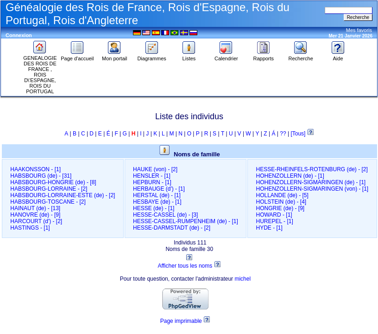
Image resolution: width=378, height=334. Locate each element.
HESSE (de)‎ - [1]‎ (153, 208)
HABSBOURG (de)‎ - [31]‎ (40, 176)
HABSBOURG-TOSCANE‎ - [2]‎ (47, 202)
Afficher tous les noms (185, 266)
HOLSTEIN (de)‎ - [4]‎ (281, 202)
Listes (189, 56)
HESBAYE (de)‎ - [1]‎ (157, 202)
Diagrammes (151, 56)
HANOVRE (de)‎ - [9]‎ (35, 215)
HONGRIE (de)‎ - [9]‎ (280, 208)
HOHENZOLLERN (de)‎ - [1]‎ (290, 176)
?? (283, 133)
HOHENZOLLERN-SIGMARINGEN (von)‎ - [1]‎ (312, 189)
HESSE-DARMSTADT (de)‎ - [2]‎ (171, 228)
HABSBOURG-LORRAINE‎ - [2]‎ (48, 189)
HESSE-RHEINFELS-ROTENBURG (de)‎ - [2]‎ (311, 169)
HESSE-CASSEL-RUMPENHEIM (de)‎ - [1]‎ (185, 221)
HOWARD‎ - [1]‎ (274, 215)
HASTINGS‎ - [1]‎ (30, 228)
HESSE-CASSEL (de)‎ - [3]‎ (165, 215)
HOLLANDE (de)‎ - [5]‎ (282, 195)
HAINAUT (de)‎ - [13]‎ (35, 208)
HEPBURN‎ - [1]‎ (152, 182)
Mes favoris (359, 30)
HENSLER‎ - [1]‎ (151, 176)
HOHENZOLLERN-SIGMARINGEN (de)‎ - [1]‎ (310, 182)
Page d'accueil (77, 56)
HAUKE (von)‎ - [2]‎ (155, 169)
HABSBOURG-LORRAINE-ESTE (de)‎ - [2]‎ (62, 195)
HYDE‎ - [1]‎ (269, 228)
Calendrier (226, 56)
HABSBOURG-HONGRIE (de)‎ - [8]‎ (53, 182)
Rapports (263, 56)
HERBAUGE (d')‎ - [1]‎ (159, 189)
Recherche (301, 56)
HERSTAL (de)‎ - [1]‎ (157, 195)
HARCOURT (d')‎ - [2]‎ (36, 221)
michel (242, 279)
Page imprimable (181, 321)
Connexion (19, 35)
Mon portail (114, 56)
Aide (338, 56)
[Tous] (298, 133)
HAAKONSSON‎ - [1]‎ (35, 169)
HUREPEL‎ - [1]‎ (274, 221)
